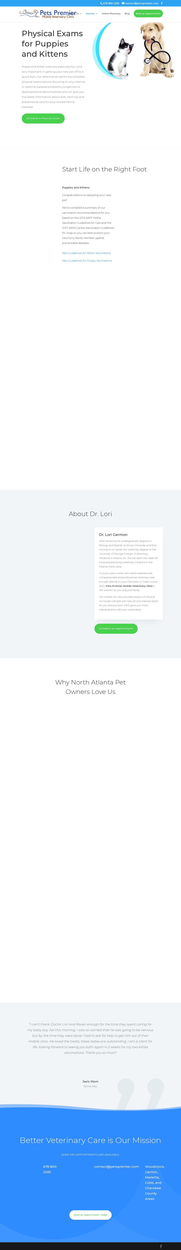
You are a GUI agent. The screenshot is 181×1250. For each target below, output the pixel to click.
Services (90, 14)
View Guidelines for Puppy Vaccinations (87, 260)
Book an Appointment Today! (90, 1214)
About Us (74, 14)
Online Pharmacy (111, 14)
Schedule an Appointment (116, 628)
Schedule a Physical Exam (43, 118)
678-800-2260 (111, 3)
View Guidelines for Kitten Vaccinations (86, 253)
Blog (127, 14)
